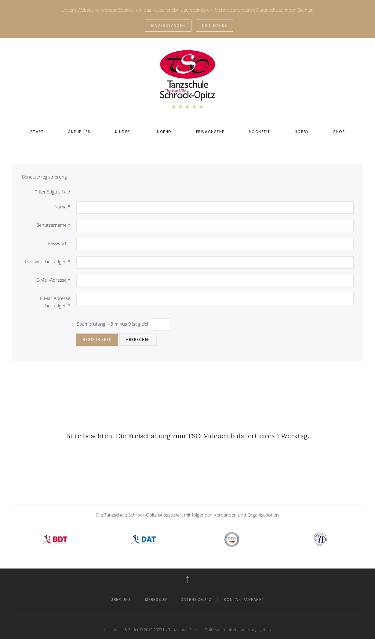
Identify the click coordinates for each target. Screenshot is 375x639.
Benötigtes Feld (52, 192)
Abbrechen (138, 339)
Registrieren (97, 339)
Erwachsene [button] (210, 131)
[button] (187, 579)
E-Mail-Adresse (53, 280)
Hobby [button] (302, 131)
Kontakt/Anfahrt (244, 599)
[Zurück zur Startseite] (187, 79)
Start (37, 131)
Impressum (156, 599)
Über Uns (121, 599)
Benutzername (53, 225)
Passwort (59, 243)
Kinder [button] (122, 131)
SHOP (339, 131)
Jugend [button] (163, 131)
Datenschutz (196, 599)
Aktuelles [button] (79, 131)
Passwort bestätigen (47, 261)
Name (62, 207)
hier (309, 10)
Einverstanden (168, 25)
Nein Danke (214, 25)
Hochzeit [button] (259, 131)
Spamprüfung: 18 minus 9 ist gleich (114, 324)
